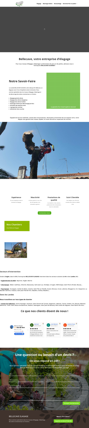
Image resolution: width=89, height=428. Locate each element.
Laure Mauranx (54, 324)
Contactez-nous (44, 213)
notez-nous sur (19, 333)
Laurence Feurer (71, 324)
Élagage (39, 3)
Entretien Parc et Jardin (69, 3)
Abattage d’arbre (47, 3)
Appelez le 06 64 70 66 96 (63, 421)
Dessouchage (57, 3)
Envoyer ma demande (71, 403)
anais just (36, 324)
